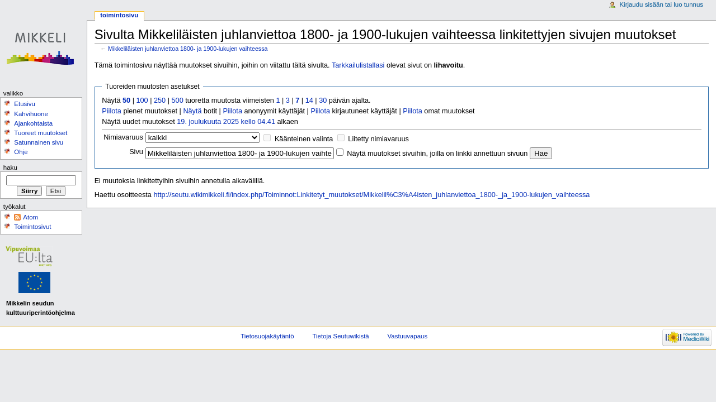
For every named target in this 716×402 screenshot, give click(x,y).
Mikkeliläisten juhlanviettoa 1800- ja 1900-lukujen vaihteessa (188, 48)
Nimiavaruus (123, 137)
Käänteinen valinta (304, 139)
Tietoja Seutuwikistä (341, 336)
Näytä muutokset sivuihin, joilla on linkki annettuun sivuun (437, 153)
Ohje (20, 152)
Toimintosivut (32, 226)
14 (309, 100)
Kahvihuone (31, 114)
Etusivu (24, 103)
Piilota (111, 111)
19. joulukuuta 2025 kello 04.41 (226, 122)
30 (323, 100)
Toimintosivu (119, 15)
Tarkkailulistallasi (358, 65)
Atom (30, 217)
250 (160, 100)
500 (177, 100)
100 (142, 100)
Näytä (192, 111)
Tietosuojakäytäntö (267, 336)
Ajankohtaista (33, 123)
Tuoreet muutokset (40, 133)
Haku (10, 167)
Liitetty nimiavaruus (378, 139)
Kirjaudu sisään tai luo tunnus (661, 4)
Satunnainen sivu (38, 142)
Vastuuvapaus (408, 336)
